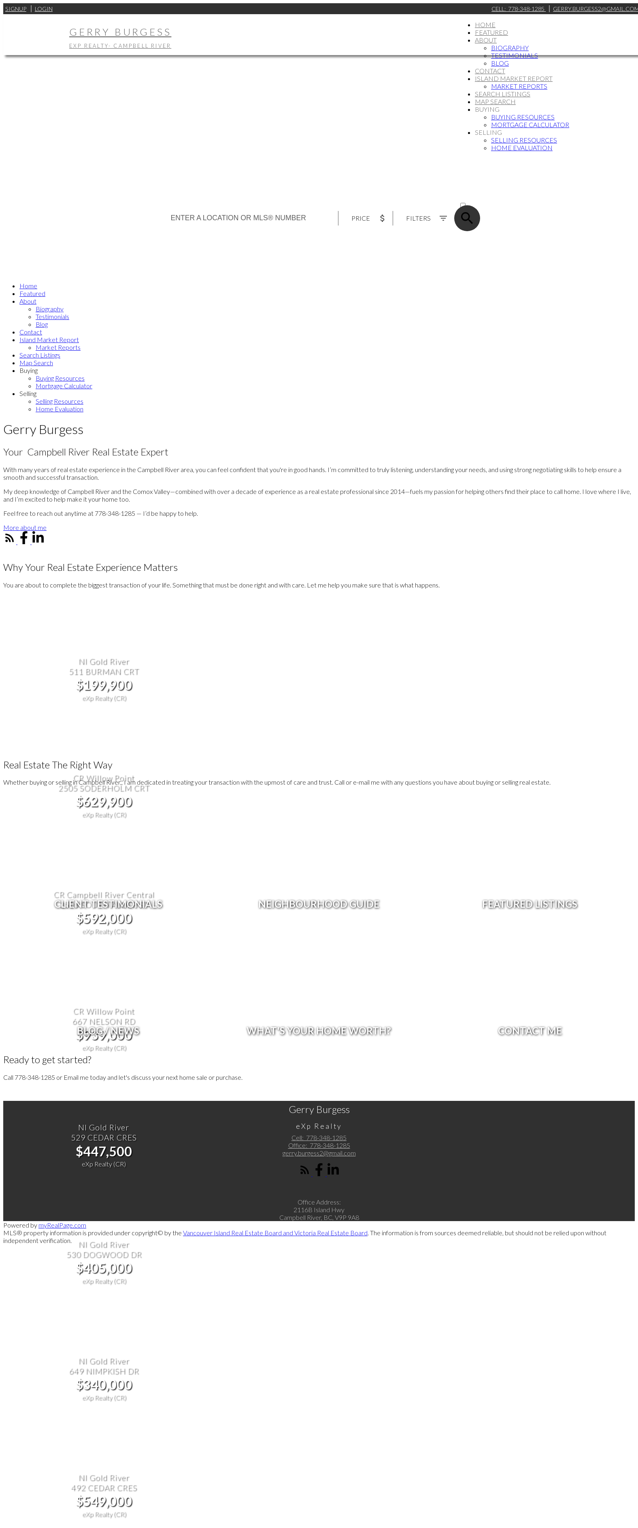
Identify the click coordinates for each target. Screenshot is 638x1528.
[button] (25, 527)
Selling (488, 132)
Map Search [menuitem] (495, 101)
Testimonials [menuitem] (514, 55)
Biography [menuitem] (510, 47)
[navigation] (319, 347)
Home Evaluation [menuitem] (522, 147)
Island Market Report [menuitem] (514, 78)
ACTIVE (470, 198)
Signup (15, 8)
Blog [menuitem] (500, 63)
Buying (487, 109)
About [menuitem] (486, 40)
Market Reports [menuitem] (519, 86)
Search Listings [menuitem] (502, 94)
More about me (25, 527)
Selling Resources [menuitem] (524, 140)
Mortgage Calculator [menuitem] (530, 124)
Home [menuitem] (485, 24)
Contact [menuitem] (490, 70)
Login (44, 8)
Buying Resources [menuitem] (523, 117)
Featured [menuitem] (491, 32)
